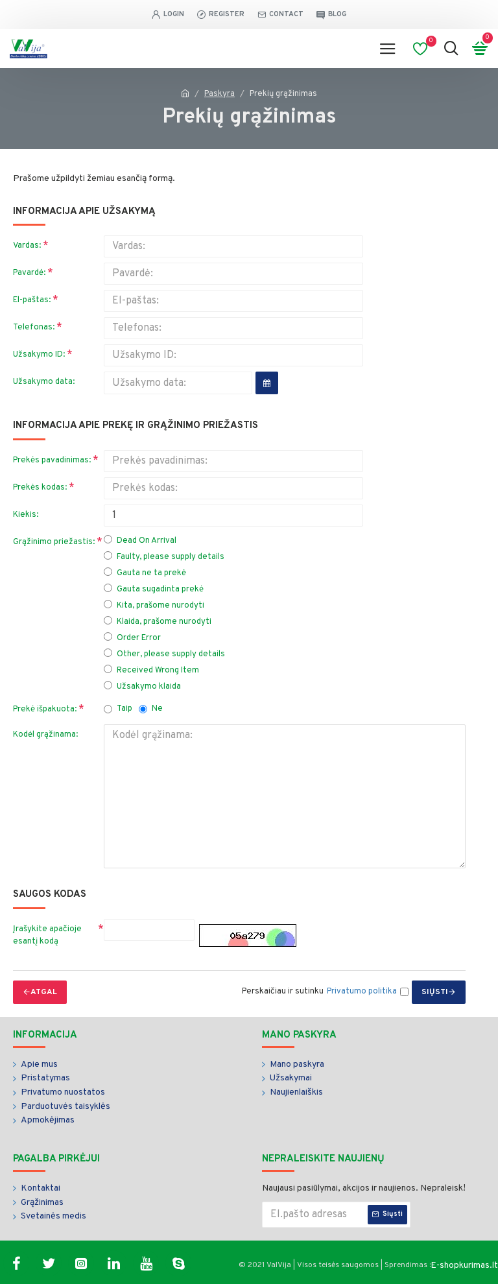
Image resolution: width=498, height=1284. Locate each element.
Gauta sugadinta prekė (154, 589)
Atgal (43, 992)
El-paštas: (32, 300)
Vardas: (27, 246)
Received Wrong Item (151, 670)
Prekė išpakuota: (45, 709)
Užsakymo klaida (142, 686)
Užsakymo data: (44, 382)
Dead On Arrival (140, 540)
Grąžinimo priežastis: (54, 542)
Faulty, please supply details (164, 556)
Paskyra (219, 94)
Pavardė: (29, 273)
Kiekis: (25, 515)
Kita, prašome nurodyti (154, 605)
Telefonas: (33, 327)
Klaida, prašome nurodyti (157, 621)
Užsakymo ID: (39, 355)
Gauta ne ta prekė (145, 572)
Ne (151, 709)
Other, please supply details (164, 654)
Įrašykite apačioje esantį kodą (47, 935)
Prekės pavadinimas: (52, 460)
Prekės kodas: (40, 487)
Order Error (132, 637)
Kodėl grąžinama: (45, 735)
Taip (118, 709)
